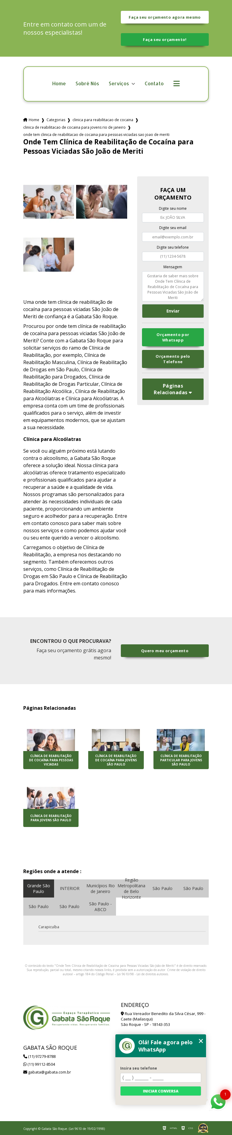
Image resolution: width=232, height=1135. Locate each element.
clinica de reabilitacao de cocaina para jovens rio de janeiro (74, 127)
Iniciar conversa (161, 1091)
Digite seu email (172, 227)
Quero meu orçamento (164, 650)
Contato (154, 83)
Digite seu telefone (173, 247)
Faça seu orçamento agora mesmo (165, 17)
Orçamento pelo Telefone (173, 359)
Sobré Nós (87, 83)
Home (59, 83)
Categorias (56, 119)
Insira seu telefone (138, 1068)
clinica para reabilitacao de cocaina (102, 119)
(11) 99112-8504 (39, 1064)
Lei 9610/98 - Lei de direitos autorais (142, 974)
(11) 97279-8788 (39, 1056)
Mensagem (172, 266)
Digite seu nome (173, 208)
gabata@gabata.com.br (47, 1072)
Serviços (119, 83)
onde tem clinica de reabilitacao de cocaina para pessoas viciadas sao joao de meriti (96, 134)
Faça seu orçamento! (164, 39)
